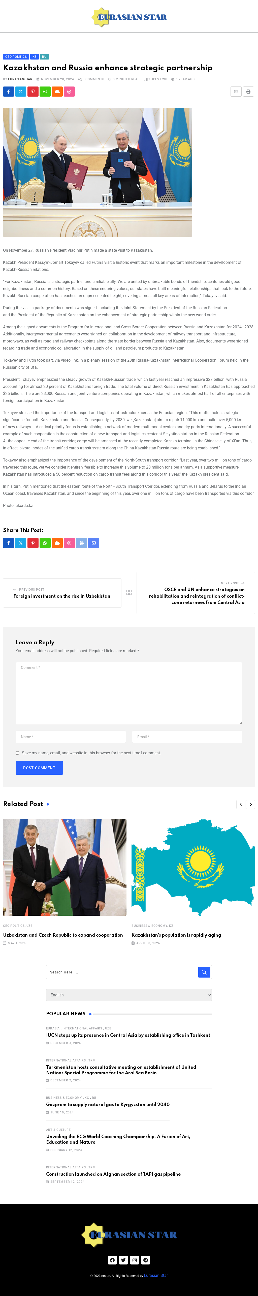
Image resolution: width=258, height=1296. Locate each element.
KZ (171, 925)
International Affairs (82, 1027)
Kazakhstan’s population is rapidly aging (176, 934)
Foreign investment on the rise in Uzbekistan (61, 595)
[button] (240, 803)
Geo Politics (14, 925)
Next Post (230, 582)
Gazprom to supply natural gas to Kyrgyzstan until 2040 (108, 1104)
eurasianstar (20, 78)
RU (94, 1097)
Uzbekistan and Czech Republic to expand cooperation (63, 934)
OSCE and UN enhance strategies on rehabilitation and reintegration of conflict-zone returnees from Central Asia (197, 595)
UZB (29, 925)
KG (87, 1097)
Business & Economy (149, 925)
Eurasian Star (163, 1272)
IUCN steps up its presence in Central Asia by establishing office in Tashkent (128, 1034)
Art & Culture (58, 1129)
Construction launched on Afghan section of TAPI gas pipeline (113, 1173)
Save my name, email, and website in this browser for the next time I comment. (91, 751)
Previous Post (31, 588)
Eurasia (53, 1027)
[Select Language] (129, 994)
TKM (91, 1059)
